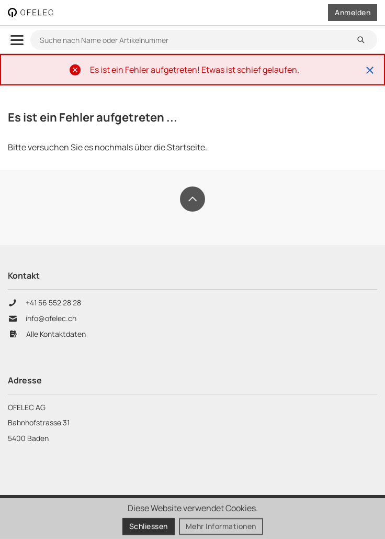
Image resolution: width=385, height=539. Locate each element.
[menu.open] (17, 40)
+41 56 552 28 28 (54, 302)
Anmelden (352, 12)
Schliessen (148, 527)
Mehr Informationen (221, 527)
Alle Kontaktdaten (56, 334)
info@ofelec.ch (51, 318)
